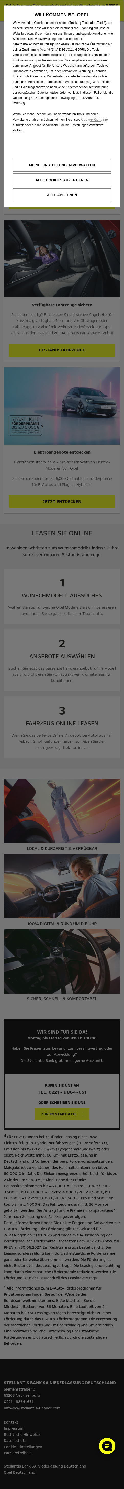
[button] (62, 165)
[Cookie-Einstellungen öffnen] (107, 1446)
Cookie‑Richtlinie (94, 119)
